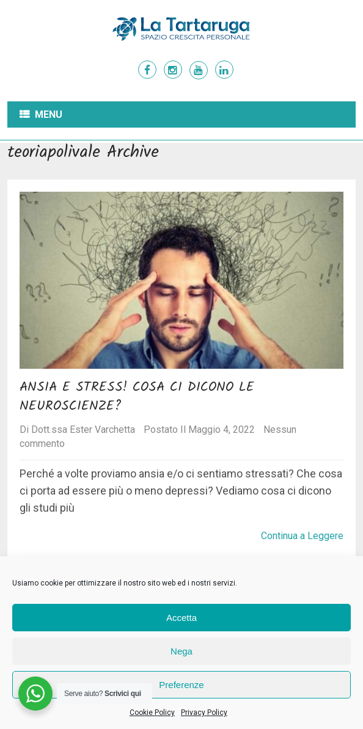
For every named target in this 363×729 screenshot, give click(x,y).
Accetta (181, 617)
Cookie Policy (152, 712)
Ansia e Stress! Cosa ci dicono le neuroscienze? (137, 397)
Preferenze (181, 685)
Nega (181, 651)
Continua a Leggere (302, 536)
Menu (48, 114)
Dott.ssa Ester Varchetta (83, 429)
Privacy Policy (204, 712)
